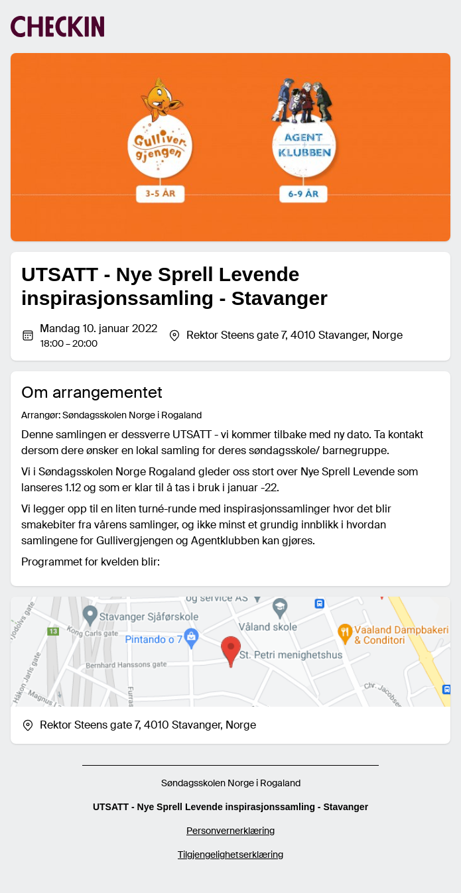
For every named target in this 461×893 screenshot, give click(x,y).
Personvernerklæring (230, 831)
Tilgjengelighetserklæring (230, 855)
